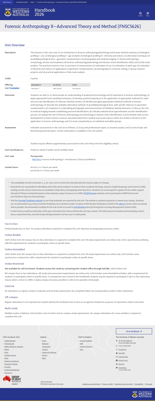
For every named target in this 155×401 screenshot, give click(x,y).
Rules (6, 358)
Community (46, 346)
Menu (147, 13)
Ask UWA (122, 353)
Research (45, 344)
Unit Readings (80, 207)
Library (122, 203)
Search (140, 13)
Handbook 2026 (21, 2)
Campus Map (123, 357)
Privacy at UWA (107, 384)
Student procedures (11, 361)
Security (121, 364)
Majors (6, 349)
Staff (81, 344)
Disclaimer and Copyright (124, 384)
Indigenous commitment (91, 384)
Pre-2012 (7, 367)
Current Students (86, 341)
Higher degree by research (13, 346)
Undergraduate (9, 341)
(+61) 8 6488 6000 (125, 346)
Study (44, 341)
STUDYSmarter (90, 193)
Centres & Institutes (49, 352)
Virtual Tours (123, 360)
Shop (44, 358)
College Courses (10, 355)
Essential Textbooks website (30, 200)
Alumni (44, 355)
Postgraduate (9, 344)
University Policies (10, 364)
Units (32, 2)
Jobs (81, 349)
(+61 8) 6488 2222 (125, 370)
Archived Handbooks (11, 370)
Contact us (8, 373)
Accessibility (139, 384)
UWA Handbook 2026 (11, 337)
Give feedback (132, 331)
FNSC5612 (36, 159)
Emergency (123, 368)
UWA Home (7, 2)
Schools (45, 349)
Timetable (14, 88)
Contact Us (122, 349)
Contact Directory (86, 346)
